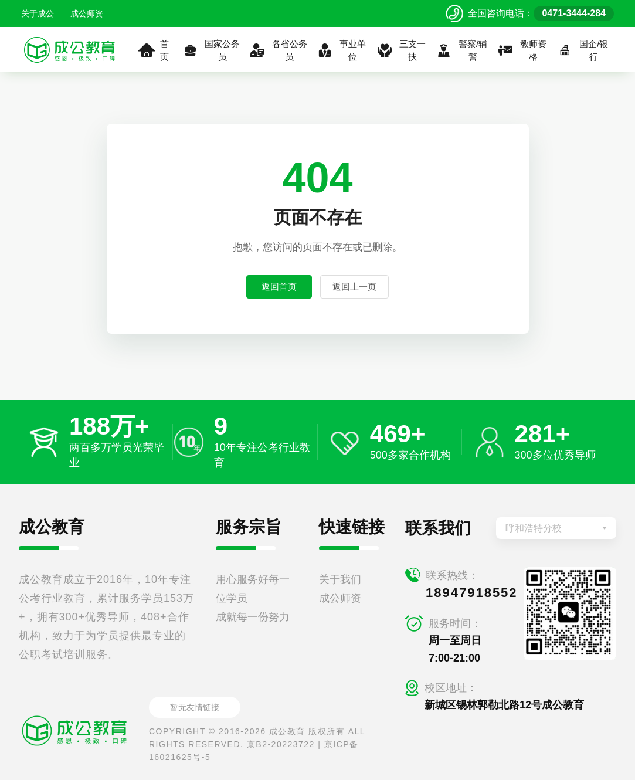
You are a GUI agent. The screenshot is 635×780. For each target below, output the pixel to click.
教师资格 (522, 50)
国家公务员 (211, 50)
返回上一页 (354, 286)
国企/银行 (582, 50)
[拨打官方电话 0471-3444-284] (530, 13)
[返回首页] (69, 49)
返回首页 (279, 286)
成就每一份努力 (253, 617)
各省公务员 (278, 50)
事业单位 (341, 50)
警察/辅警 (462, 50)
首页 (153, 50)
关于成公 (37, 13)
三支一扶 (401, 50)
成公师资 (86, 13)
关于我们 (340, 579)
